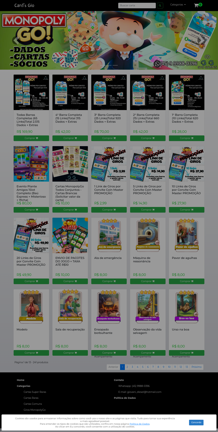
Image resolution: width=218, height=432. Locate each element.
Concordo (196, 422)
